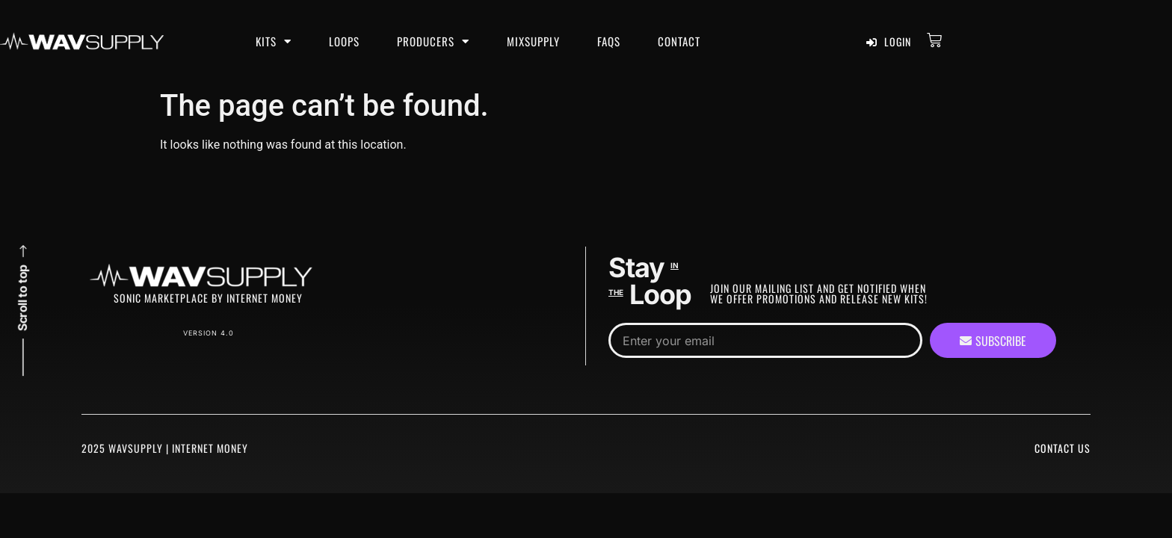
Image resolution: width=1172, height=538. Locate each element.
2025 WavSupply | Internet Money (164, 448)
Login (888, 41)
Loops (344, 41)
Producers (433, 41)
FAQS (608, 41)
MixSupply (533, 41)
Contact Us (1062, 448)
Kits (274, 41)
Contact (679, 41)
